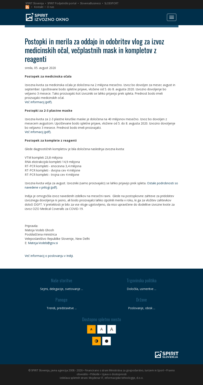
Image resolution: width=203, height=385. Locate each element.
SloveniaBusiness (90, 3)
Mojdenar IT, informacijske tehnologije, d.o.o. (116, 378)
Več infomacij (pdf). (38, 132)
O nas (50, 7)
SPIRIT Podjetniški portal (61, 3)
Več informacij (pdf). (38, 102)
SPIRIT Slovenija (34, 3)
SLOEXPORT (111, 3)
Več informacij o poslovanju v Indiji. (49, 256)
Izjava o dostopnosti (114, 374)
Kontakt (38, 7)
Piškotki (94, 374)
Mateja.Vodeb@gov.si (43, 243)
